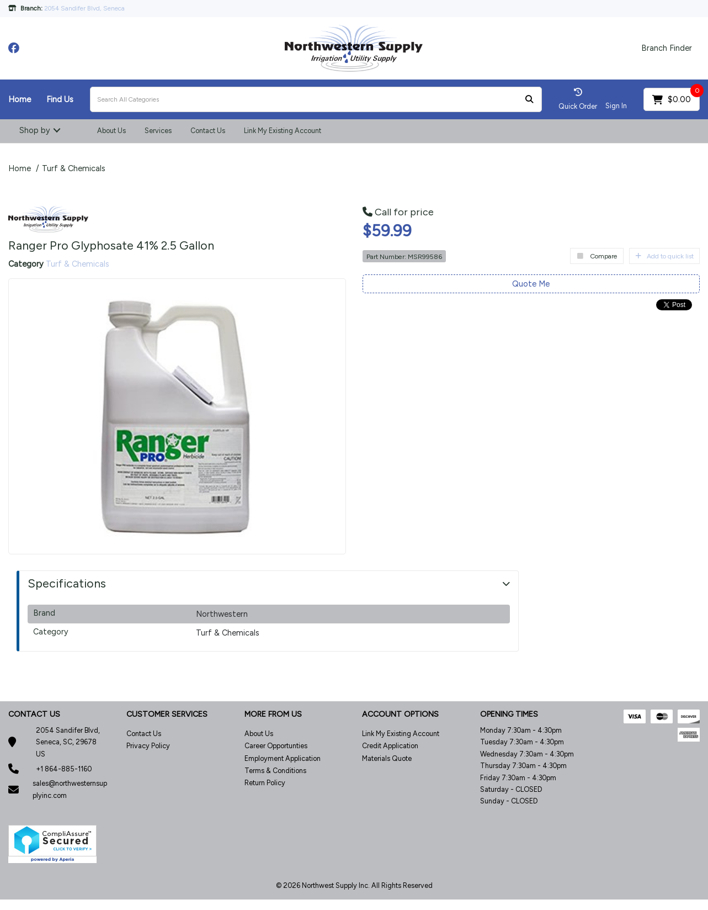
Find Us (59, 99)
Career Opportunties (275, 746)
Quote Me (531, 284)
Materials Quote (387, 758)
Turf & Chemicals (73, 168)
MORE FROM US (273, 714)
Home (19, 99)
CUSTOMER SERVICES (166, 714)
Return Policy (264, 783)
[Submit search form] (529, 99)
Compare (596, 256)
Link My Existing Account (282, 130)
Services (158, 130)
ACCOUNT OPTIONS (400, 714)
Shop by (34, 130)
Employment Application (282, 758)
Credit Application (390, 746)
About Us (111, 130)
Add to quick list (664, 256)
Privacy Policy (148, 746)
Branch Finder (666, 48)
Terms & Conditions (275, 770)
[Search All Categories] (316, 99)
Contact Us (207, 130)
